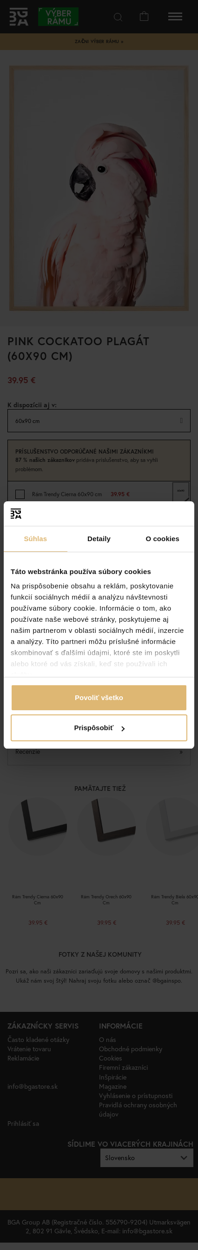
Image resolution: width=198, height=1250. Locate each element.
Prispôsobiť (99, 728)
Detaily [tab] (99, 539)
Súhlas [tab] (35, 539)
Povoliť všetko (99, 697)
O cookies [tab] (162, 539)
